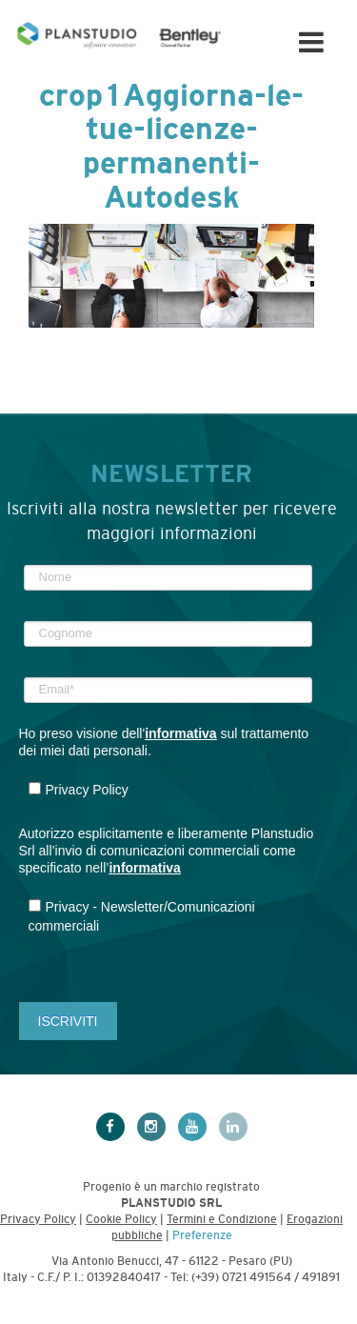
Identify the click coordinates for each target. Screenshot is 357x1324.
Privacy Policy (38, 1219)
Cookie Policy (121, 1219)
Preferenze (202, 1235)
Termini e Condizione (222, 1219)
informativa (180, 733)
